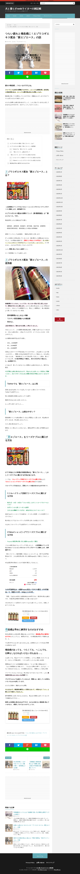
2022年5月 (59, 228)
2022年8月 (59, 215)
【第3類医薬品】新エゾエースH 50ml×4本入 (35, 611)
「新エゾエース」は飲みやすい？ (19, 152)
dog (57, 292)
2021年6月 (59, 267)
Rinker (28, 612)
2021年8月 (59, 258)
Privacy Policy (36, 16)
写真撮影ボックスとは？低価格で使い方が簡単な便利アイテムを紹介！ (69, 116)
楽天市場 (33, 617)
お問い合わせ (59, 155)
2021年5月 (59, 271)
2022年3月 (59, 237)
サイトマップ (47, 16)
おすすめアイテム (22, 41)
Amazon (26, 617)
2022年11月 (59, 202)
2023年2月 (59, 189)
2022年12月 (59, 198)
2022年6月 (59, 224)
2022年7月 (59, 219)
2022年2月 (59, 241)
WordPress (57, 869)
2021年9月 (59, 254)
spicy (57, 310)
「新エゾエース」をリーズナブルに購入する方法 (21, 155)
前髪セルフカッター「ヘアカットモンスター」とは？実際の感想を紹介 (69, 134)
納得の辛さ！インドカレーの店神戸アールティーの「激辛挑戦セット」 (69, 125)
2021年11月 (59, 250)
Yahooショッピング (28, 620)
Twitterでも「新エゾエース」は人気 (20, 149)
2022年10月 (59, 206)
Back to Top (40, 856)
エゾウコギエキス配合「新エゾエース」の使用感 (21, 146)
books (14, 16)
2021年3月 (59, 276)
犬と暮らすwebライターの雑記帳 (23, 8)
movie (21, 16)
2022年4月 (59, 232)
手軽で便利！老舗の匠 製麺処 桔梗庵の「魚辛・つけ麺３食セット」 (69, 107)
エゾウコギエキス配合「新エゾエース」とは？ (20, 144)
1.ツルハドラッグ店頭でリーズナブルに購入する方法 (24, 158)
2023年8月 (59, 176)
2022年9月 (59, 211)
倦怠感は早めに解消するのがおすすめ (18, 163)
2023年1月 (59, 193)
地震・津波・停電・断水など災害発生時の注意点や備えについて (47, 3)
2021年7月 (59, 263)
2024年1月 (59, 172)
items (8, 16)
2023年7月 (59, 180)
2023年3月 (59, 185)
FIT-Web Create (42, 869)
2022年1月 (59, 245)
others (28, 16)
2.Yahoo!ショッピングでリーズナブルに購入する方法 (24, 161)
